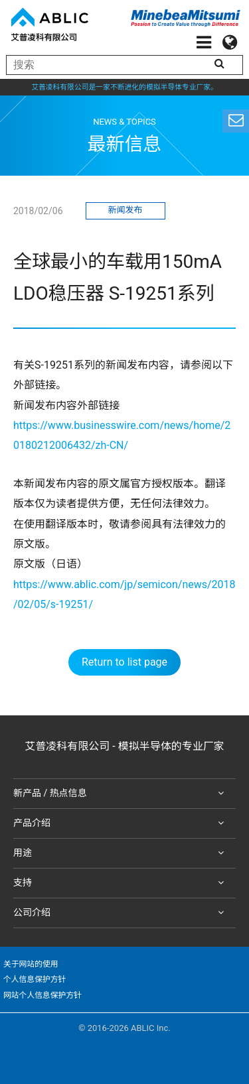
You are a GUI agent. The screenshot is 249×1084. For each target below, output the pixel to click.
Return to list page (124, 662)
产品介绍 (121, 823)
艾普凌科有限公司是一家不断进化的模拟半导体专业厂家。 (124, 87)
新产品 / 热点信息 (121, 793)
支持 (121, 883)
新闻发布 (125, 210)
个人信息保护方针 (34, 979)
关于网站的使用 (30, 964)
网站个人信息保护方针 (42, 995)
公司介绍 (121, 913)
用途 (121, 853)
